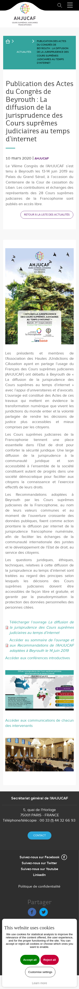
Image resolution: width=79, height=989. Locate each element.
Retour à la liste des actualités (47, 214)
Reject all (49, 959)
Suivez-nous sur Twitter (39, 863)
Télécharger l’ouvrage (41, 627)
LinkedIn (39, 875)
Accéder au (41, 645)
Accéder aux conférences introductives (37, 658)
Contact (39, 835)
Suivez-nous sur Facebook (39, 857)
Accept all (30, 959)
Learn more (39, 983)
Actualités (24, 51)
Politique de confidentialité (39, 886)
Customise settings (40, 972)
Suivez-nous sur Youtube (39, 869)
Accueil (10, 42)
